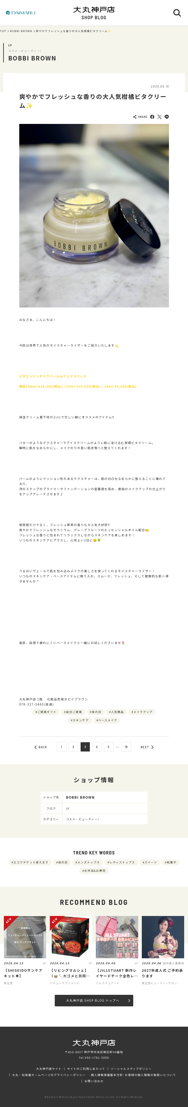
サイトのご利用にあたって (86, 1068)
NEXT (147, 747)
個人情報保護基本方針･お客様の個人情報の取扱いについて (133, 1074)
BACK (40, 747)
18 (126, 747)
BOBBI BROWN (21, 30)
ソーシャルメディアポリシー (131, 1068)
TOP (3, 30)
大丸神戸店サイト (49, 1068)
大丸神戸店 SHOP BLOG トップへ (98, 1000)
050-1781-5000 (97, 1058)
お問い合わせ (94, 1081)
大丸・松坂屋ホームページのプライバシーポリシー (49, 1074)
